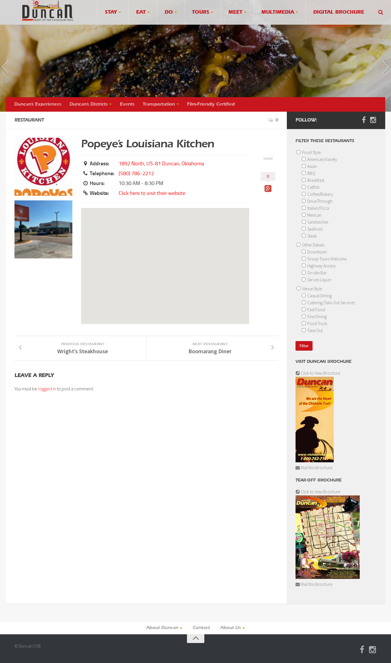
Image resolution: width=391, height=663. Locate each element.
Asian (309, 166)
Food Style (309, 152)
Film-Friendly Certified (211, 104)
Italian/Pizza (315, 208)
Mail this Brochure (313, 467)
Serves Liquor (316, 279)
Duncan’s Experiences (37, 104)
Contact (201, 628)
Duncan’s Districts (88, 104)
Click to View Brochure (317, 373)
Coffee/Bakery (317, 194)
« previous (12, 71)
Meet (235, 12)
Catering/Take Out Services (328, 302)
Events (127, 104)
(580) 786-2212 (136, 173)
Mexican (312, 215)
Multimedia (277, 12)
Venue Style (309, 288)
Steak (309, 236)
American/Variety (319, 159)
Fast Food (313, 309)
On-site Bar (314, 273)
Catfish (311, 187)
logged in (47, 389)
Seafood (312, 229)
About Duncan (162, 628)
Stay (111, 12)
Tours (200, 12)
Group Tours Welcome (324, 259)
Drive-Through (317, 201)
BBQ (308, 173)
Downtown (314, 252)
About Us (230, 628)
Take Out (312, 330)
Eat (141, 12)
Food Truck (314, 323)
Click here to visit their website (152, 193)
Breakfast (313, 180)
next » (378, 61)
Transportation (159, 104)
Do (169, 12)
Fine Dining (314, 316)
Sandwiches (315, 222)
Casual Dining (317, 295)
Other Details (310, 245)
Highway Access (318, 266)
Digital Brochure (338, 12)
